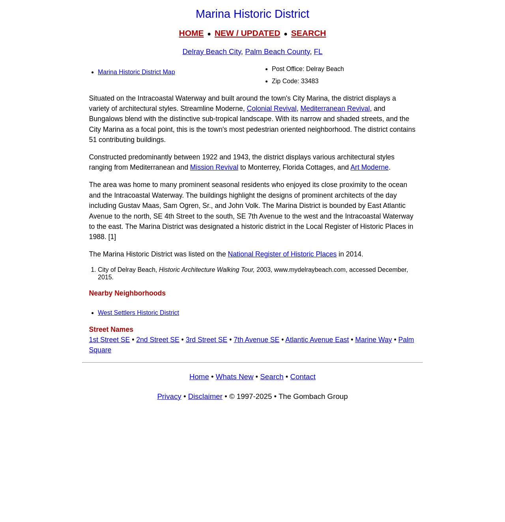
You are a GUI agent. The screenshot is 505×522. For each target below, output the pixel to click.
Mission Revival (214, 167)
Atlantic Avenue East (317, 340)
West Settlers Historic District (138, 312)
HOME (191, 32)
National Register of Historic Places (282, 254)
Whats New (235, 376)
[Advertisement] (252, 465)
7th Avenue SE (256, 340)
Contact (303, 376)
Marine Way (373, 340)
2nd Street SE (158, 340)
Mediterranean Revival (335, 108)
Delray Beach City (212, 51)
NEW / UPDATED (247, 32)
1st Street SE (109, 340)
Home (199, 376)
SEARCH (308, 32)
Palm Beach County (277, 51)
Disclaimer (205, 396)
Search (271, 376)
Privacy (169, 396)
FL (318, 51)
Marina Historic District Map (136, 72)
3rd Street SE (207, 340)
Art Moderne (369, 167)
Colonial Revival (272, 108)
